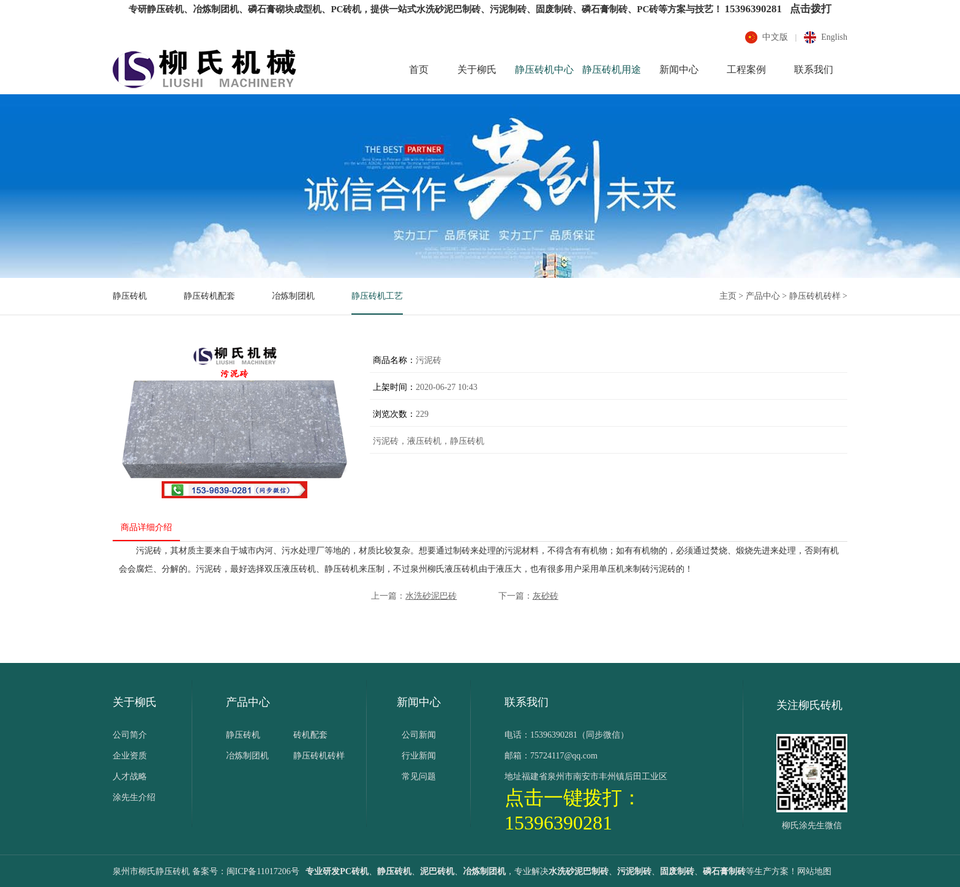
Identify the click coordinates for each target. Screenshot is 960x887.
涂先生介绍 (134, 797)
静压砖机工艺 (377, 296)
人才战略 (130, 776)
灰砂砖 (545, 596)
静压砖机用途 (611, 69)
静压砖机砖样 (815, 296)
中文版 (775, 37)
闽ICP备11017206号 (263, 871)
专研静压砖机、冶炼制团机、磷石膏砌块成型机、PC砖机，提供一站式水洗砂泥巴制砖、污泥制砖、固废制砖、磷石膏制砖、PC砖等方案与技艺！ (425, 9)
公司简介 (130, 734)
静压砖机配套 (209, 296)
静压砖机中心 (544, 69)
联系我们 (813, 69)
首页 (419, 69)
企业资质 (130, 755)
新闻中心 (679, 69)
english (834, 37)
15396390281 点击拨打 (777, 9)
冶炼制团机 (293, 296)
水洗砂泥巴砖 (431, 596)
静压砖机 (130, 296)
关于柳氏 (477, 69)
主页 (728, 296)
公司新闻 (419, 734)
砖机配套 (310, 734)
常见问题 (419, 776)
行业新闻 (419, 755)
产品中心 (763, 296)
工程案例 (746, 69)
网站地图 (814, 871)
